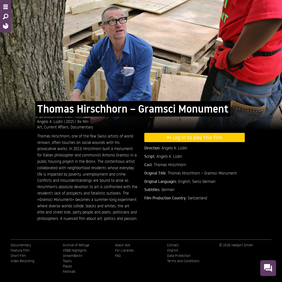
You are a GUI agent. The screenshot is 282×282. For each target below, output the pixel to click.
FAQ (118, 255)
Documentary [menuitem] (21, 245)
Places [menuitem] (67, 266)
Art (39, 126)
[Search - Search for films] (5, 16)
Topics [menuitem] (67, 261)
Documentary (81, 126)
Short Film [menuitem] (18, 255)
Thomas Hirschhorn (170, 164)
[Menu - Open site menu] (5, 7)
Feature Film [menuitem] (20, 250)
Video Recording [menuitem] (22, 261)
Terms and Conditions (183, 261)
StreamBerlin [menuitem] (72, 255)
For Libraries (124, 250)
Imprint (172, 250)
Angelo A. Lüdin (50, 121)
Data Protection (179, 255)
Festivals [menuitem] (69, 271)
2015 (70, 121)
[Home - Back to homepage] (5, 25)
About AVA (122, 245)
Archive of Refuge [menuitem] (76, 245)
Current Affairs (56, 126)
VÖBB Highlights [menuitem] (75, 250)
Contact (173, 245)
